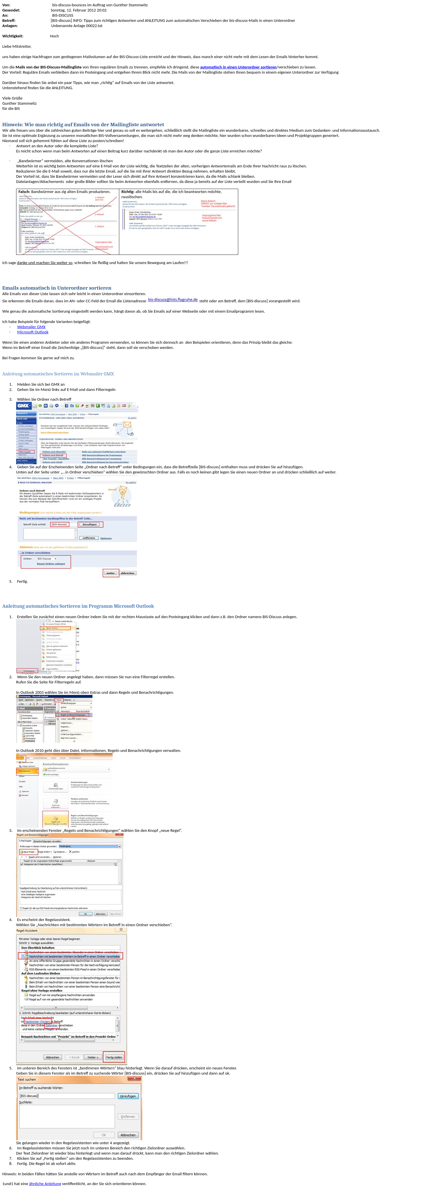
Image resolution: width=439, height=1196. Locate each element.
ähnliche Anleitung (45, 1183)
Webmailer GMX (31, 326)
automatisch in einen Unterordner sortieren (238, 67)
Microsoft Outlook (32, 332)
